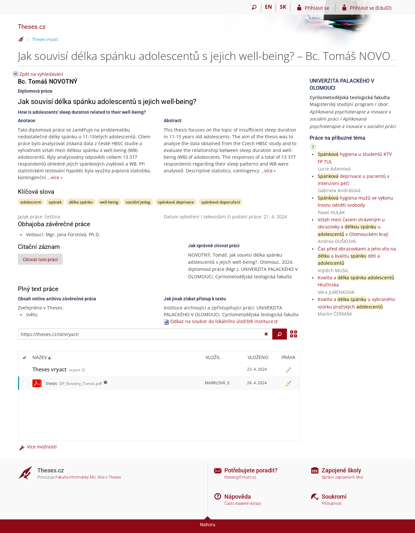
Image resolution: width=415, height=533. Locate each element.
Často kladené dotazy (242, 503)
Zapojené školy (341, 470)
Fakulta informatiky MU (75, 477)
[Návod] (313, 148)
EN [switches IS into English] (268, 6)
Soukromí (334, 496)
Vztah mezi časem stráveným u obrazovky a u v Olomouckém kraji (353, 226)
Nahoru (207, 524)
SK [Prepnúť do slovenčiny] (283, 6)
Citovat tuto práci (40, 259)
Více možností (37, 447)
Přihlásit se (317, 8)
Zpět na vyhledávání (41, 74)
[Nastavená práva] (288, 370)
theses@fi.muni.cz (240, 477)
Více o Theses (109, 477)
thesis (74, 383)
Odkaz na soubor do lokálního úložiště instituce (221, 321)
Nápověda (237, 496)
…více (53, 177)
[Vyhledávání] (254, 7)
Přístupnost (332, 503)
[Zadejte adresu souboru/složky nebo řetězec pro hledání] (145, 334)
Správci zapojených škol (342, 477)
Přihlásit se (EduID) (370, 8)
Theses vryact (45, 39)
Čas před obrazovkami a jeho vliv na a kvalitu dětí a (357, 256)
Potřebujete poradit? (251, 470)
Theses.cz (31, 26)
